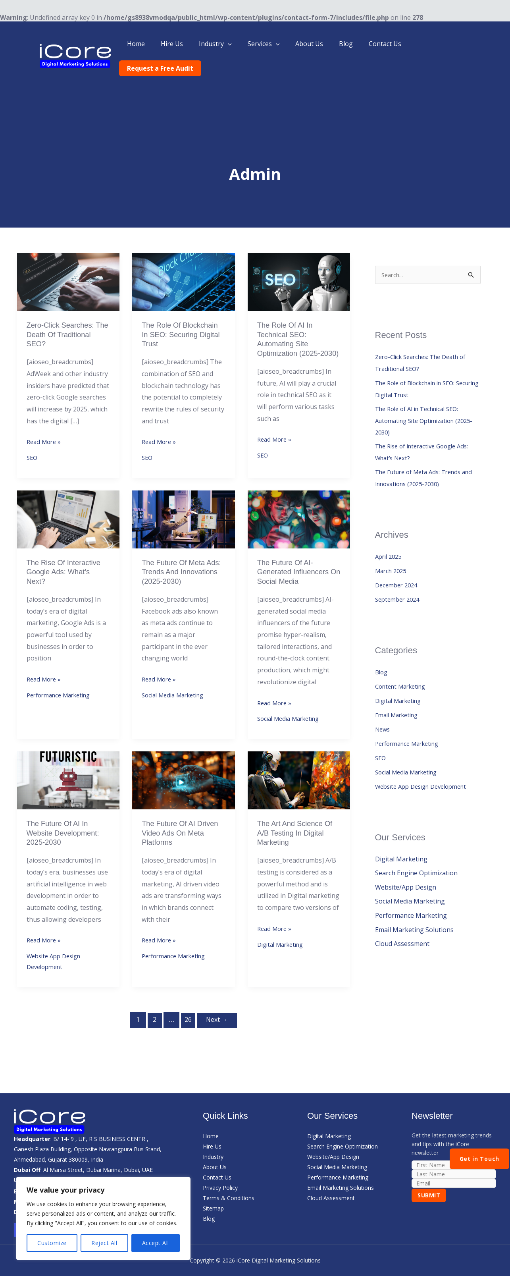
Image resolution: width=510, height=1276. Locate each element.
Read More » (45, 420)
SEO (32, 437)
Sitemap (213, 1208)
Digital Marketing (283, 942)
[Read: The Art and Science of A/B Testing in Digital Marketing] (299, 773)
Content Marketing (403, 668)
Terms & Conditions (228, 1197)
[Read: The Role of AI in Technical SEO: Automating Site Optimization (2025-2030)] (299, 256)
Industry (229, 43)
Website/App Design (405, 870)
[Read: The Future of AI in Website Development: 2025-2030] (68, 773)
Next (218, 1018)
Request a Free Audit (449, 43)
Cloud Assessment (402, 927)
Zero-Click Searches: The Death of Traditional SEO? (64, 311)
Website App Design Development (426, 768)
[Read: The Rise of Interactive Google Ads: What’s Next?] (68, 508)
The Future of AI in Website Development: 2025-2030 (66, 828)
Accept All (155, 1243)
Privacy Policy (220, 1187)
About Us (317, 43)
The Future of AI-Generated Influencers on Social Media (296, 562)
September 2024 (399, 581)
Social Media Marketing (177, 698)
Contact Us (386, 43)
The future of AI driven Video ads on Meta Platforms (178, 828)
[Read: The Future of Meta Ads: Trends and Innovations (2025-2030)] (183, 508)
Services (274, 43)
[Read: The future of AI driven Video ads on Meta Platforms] (183, 773)
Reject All (104, 1243)
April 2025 (390, 539)
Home (157, 43)
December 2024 (398, 567)
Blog (351, 43)
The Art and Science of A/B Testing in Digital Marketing (298, 828)
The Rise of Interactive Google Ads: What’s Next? (67, 562)
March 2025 (392, 553)
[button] (242, 43)
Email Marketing (399, 697)
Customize (52, 1243)
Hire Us (189, 43)
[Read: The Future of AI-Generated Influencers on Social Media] (299, 508)
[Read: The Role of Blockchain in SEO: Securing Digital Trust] (183, 256)
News (383, 711)
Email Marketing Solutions (414, 913)
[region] (103, 1218)
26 (187, 1018)
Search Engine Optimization (416, 855)
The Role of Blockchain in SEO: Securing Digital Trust (183, 311)
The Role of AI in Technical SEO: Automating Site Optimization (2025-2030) (292, 322)
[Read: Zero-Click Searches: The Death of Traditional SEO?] (68, 256)
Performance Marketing (62, 688)
